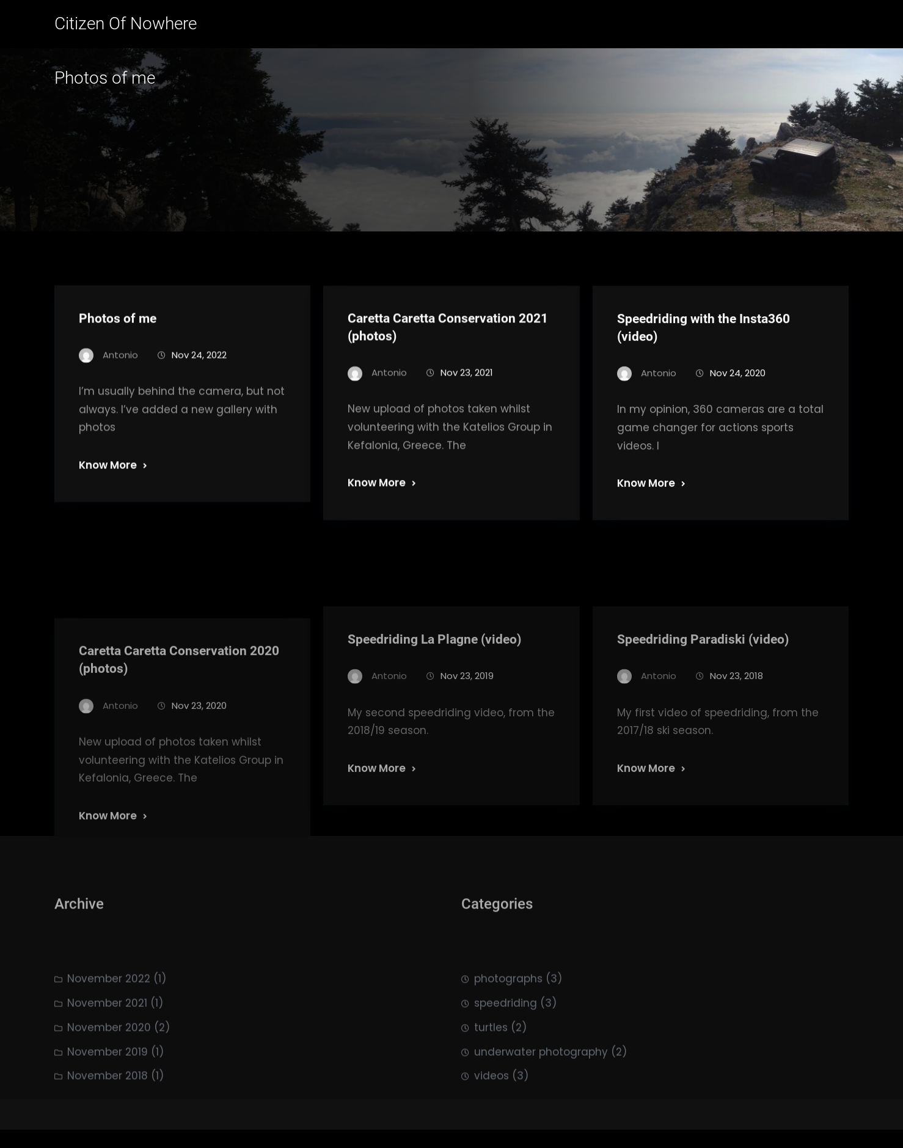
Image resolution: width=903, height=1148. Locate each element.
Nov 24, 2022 (199, 365)
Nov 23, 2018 (736, 727)
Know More (108, 476)
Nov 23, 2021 (467, 385)
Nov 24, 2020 (738, 385)
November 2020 (109, 1059)
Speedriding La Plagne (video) (434, 690)
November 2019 (107, 1082)
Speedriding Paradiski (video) (703, 690)
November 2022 (108, 1010)
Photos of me (117, 329)
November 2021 (107, 1034)
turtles (491, 1059)
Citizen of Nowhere (125, 23)
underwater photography (541, 1082)
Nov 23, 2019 (467, 727)
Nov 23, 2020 (199, 766)
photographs (508, 1010)
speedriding (505, 1034)
